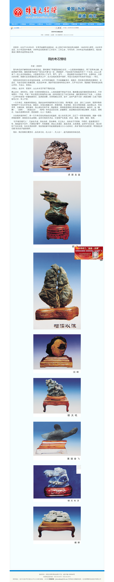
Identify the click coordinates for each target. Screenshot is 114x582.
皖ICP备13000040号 (69, 574)
